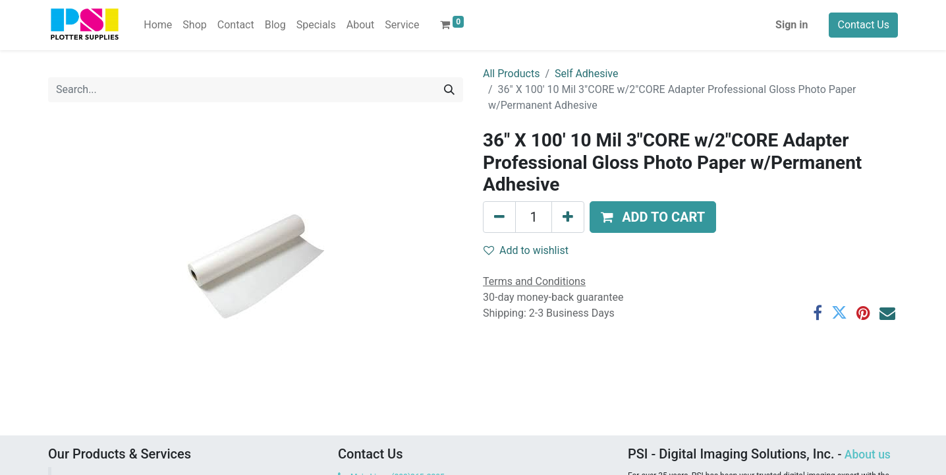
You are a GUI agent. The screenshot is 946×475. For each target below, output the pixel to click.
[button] (653, 217)
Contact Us (863, 24)
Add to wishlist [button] (526, 250)
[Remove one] (499, 217)
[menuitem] (157, 25)
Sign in (791, 24)
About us (868, 454)
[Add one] (567, 217)
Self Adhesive (586, 73)
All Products (511, 73)
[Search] (449, 89)
